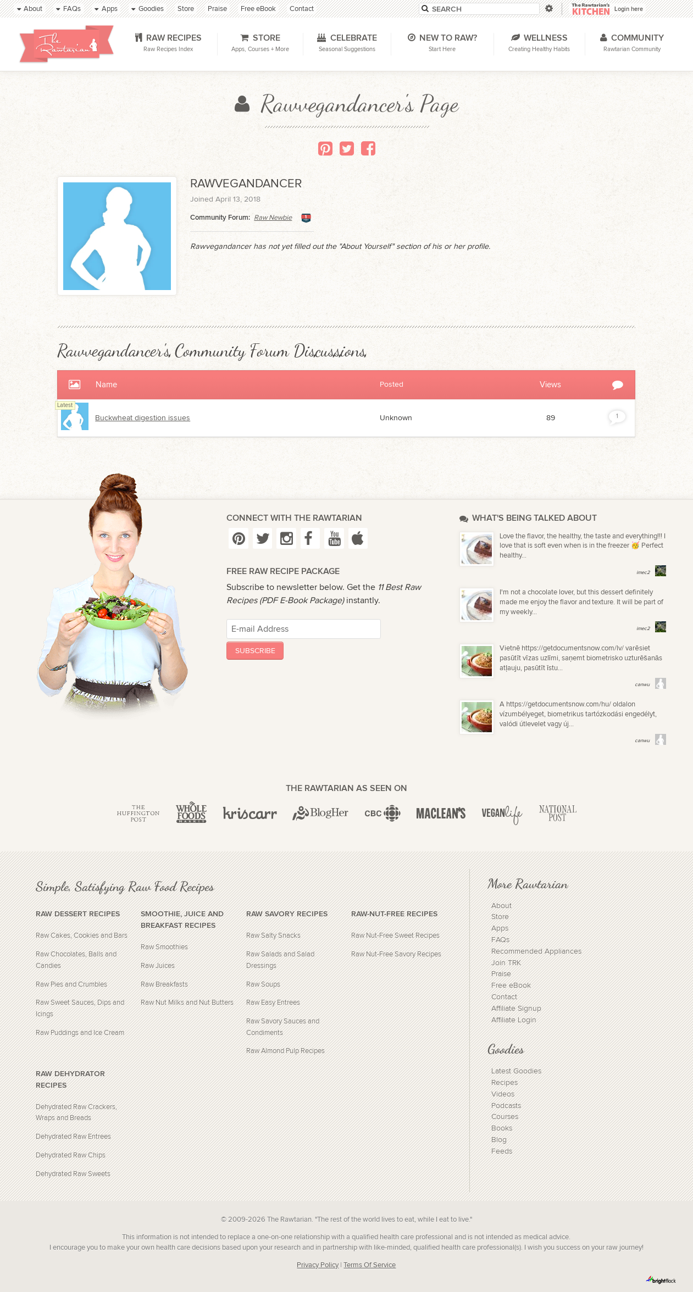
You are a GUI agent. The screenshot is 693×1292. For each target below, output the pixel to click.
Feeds (501, 1151)
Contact (504, 997)
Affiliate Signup (516, 1008)
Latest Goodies (516, 1071)
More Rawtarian (527, 883)
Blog (499, 1139)
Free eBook (511, 985)
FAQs (500, 939)
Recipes (504, 1082)
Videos (502, 1094)
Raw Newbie (273, 218)
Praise (501, 974)
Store (500, 916)
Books (501, 1128)
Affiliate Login (513, 1020)
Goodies (505, 1048)
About (501, 905)
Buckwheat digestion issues (142, 418)
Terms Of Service (369, 1265)
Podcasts (506, 1105)
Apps (499, 928)
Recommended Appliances (536, 951)
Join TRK (506, 963)
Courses (504, 1116)
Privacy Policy (318, 1265)
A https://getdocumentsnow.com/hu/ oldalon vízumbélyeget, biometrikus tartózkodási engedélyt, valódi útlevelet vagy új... (578, 714)
